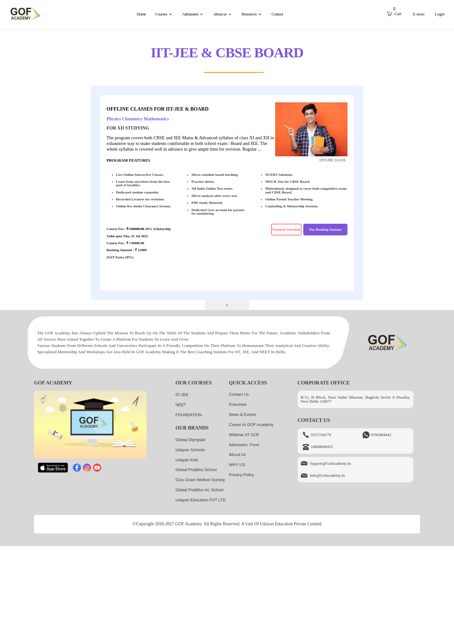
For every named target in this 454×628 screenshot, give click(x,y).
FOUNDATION (188, 414)
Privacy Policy (241, 474)
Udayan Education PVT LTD (200, 500)
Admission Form (244, 444)
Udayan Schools (190, 449)
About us (237, 454)
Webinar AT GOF (244, 434)
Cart (397, 13)
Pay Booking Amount (325, 229)
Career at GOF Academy (251, 424)
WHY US (237, 464)
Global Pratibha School (196, 469)
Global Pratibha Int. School (199, 489)
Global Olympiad (190, 439)
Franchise (238, 404)
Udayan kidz (186, 460)
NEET (180, 404)
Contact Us (239, 394)
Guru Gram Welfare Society (200, 479)
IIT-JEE (182, 394)
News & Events (242, 414)
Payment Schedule (286, 229)
